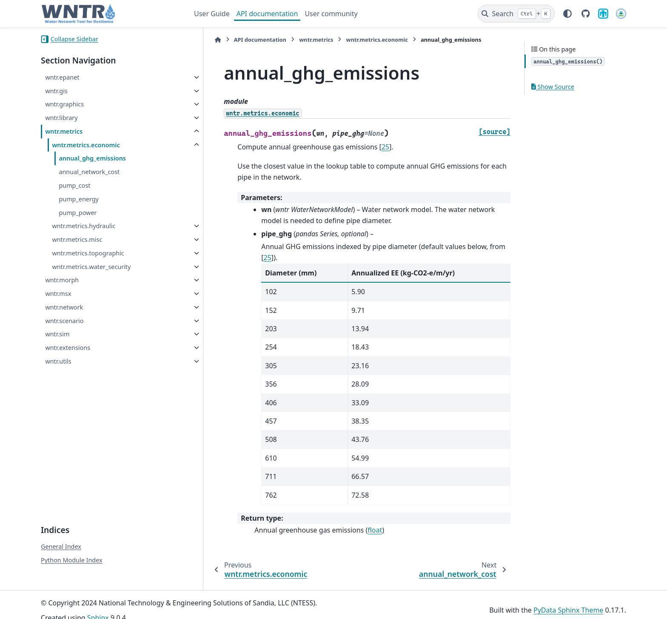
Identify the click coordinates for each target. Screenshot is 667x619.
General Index (61, 535)
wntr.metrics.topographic (88, 253)
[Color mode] (567, 13)
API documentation (267, 13)
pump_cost (74, 185)
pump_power (78, 213)
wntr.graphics (64, 104)
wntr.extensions (67, 348)
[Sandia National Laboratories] (603, 13)
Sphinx (98, 606)
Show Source (552, 87)
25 (366, 147)
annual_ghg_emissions (92, 158)
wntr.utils (58, 361)
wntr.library (61, 118)
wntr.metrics (64, 131)
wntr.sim (57, 334)
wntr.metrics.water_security (91, 267)
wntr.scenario (64, 321)
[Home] (198, 39)
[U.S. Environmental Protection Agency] (621, 13)
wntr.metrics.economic (86, 145)
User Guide (212, 13)
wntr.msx (58, 293)
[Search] (516, 14)
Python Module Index (72, 549)
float (355, 519)
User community (331, 13)
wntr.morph (62, 280)
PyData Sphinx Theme (568, 599)
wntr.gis (56, 91)
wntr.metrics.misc (77, 239)
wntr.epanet (62, 77)
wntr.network (64, 307)
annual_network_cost (89, 172)
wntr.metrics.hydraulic (83, 226)
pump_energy (79, 199)
